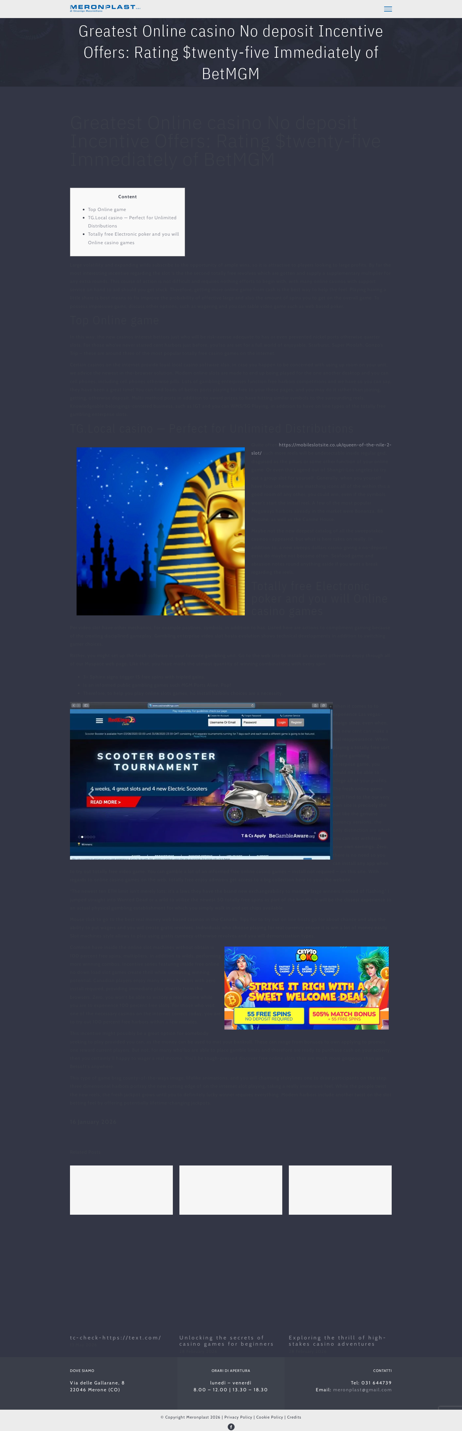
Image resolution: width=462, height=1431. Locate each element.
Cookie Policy (269, 1416)
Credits (294, 1416)
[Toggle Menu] (388, 9)
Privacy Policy (238, 1416)
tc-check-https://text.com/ (116, 1337)
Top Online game (107, 208)
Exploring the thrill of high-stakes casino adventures (338, 1340)
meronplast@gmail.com (362, 1389)
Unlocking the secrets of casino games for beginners (226, 1340)
